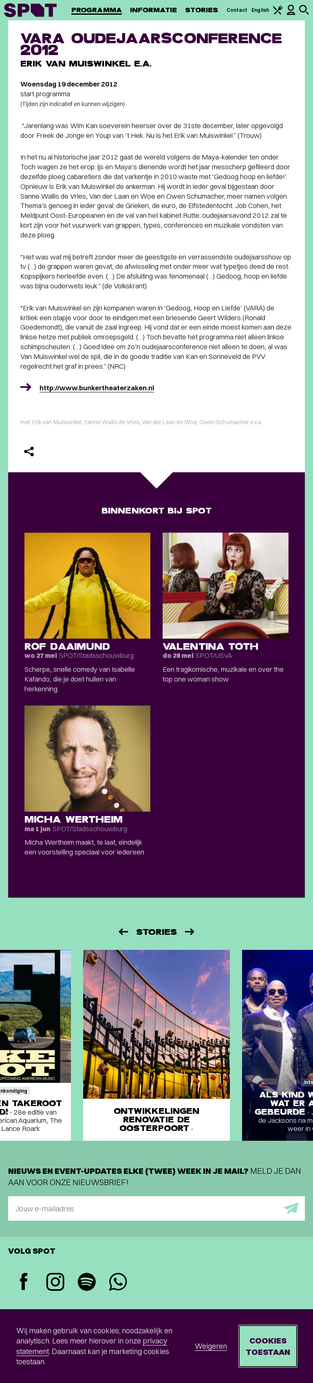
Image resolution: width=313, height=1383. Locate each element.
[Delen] (28, 451)
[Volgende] (190, 931)
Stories (201, 10)
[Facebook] (24, 1282)
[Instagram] (55, 1283)
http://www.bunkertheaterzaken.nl (97, 387)
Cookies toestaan (268, 1346)
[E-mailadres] (156, 1208)
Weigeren (211, 1346)
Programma (96, 10)
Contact (237, 10)
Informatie (153, 10)
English (260, 10)
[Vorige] (122, 931)
